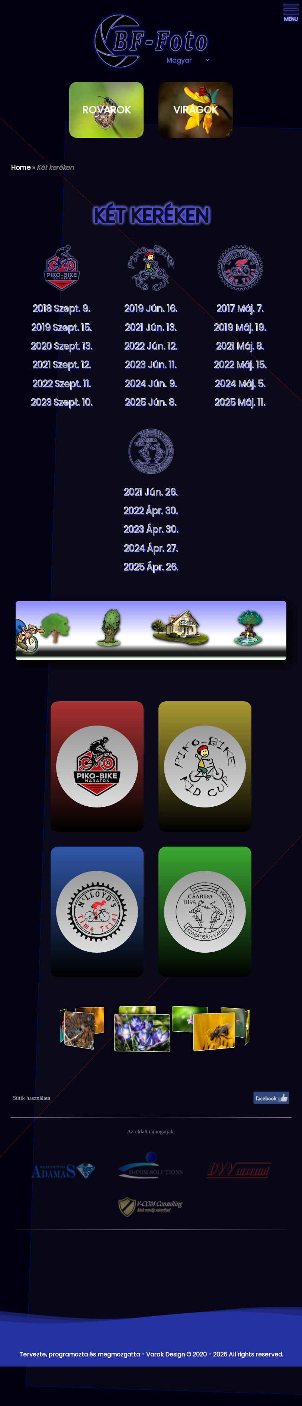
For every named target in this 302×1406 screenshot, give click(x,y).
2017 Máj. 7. (240, 309)
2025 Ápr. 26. (151, 567)
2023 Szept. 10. (62, 403)
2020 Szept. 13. (62, 346)
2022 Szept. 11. (62, 384)
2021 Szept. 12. (62, 365)
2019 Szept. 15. (62, 328)
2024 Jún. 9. (151, 384)
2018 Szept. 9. (61, 309)
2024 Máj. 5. (240, 384)
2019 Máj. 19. (240, 328)
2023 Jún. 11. (151, 365)
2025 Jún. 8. (151, 403)
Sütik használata (31, 1098)
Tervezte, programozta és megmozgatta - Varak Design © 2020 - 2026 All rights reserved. (151, 1354)
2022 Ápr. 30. (151, 511)
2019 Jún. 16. (151, 309)
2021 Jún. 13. (151, 328)
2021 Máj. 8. (240, 346)
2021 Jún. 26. (151, 492)
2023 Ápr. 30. (151, 530)
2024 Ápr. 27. (151, 549)
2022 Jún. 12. (151, 346)
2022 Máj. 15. (240, 365)
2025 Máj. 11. (240, 403)
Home (20, 167)
